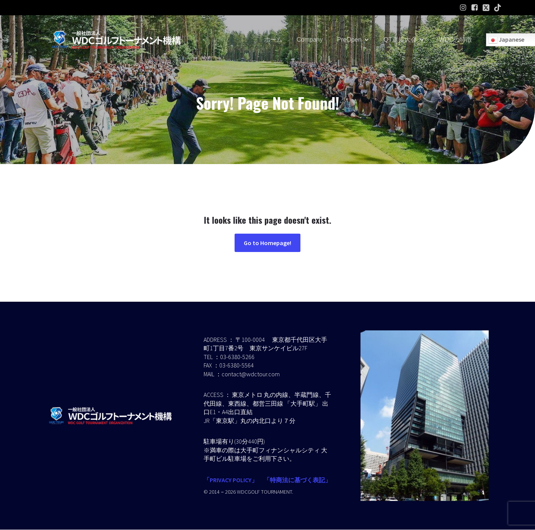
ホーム (273, 40)
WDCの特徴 (455, 40)
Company (310, 40)
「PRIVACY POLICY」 (231, 480)
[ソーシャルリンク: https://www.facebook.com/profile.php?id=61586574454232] (474, 7)
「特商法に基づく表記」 (297, 480)
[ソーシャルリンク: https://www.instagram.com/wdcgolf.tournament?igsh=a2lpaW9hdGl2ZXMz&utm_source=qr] (463, 7)
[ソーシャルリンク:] (486, 7)
